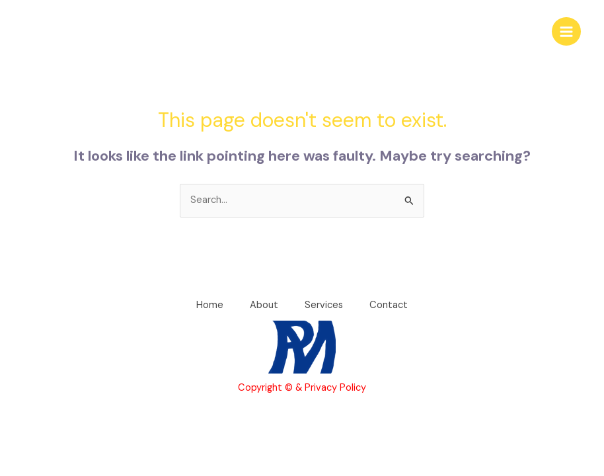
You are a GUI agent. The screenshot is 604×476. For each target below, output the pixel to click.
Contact (388, 305)
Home (209, 305)
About (264, 305)
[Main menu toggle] (566, 31)
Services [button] (324, 305)
